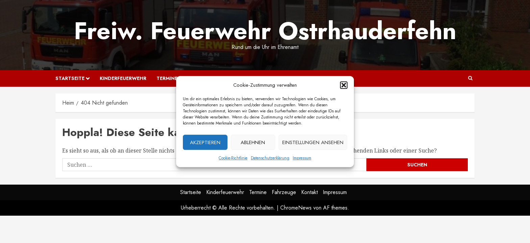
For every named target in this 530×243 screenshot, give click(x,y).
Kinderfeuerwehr (123, 78)
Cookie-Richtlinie (233, 159)
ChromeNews (296, 208)
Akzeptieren (205, 143)
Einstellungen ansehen (312, 143)
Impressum (302, 159)
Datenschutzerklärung (270, 159)
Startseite (70, 78)
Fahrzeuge (284, 192)
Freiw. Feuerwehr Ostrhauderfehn (265, 30)
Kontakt (309, 192)
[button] (343, 86)
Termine (166, 78)
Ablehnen (253, 143)
